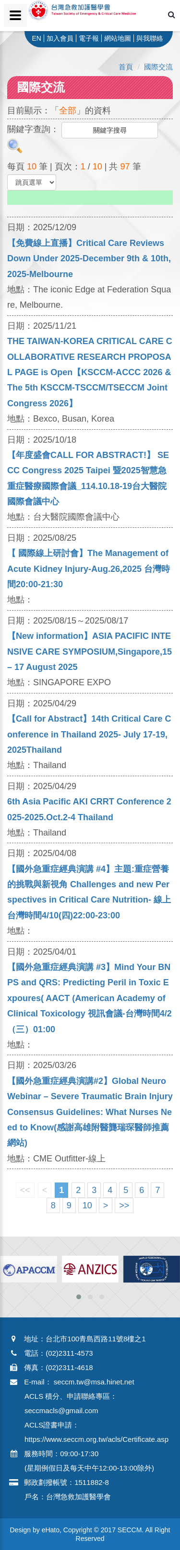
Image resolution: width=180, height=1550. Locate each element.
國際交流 (158, 67)
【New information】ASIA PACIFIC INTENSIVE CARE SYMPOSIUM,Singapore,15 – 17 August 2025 (89, 651)
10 (87, 1205)
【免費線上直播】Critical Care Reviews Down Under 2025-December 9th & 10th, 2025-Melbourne (89, 258)
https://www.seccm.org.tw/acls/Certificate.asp (96, 1439)
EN (36, 38)
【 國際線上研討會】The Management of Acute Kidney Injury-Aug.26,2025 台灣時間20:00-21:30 (88, 568)
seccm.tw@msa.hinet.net (94, 1382)
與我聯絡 (149, 38)
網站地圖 (117, 38)
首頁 (126, 67)
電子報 (89, 38)
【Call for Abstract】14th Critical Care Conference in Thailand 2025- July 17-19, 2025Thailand (89, 734)
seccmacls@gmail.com (61, 1410)
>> (124, 1205)
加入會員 (60, 38)
